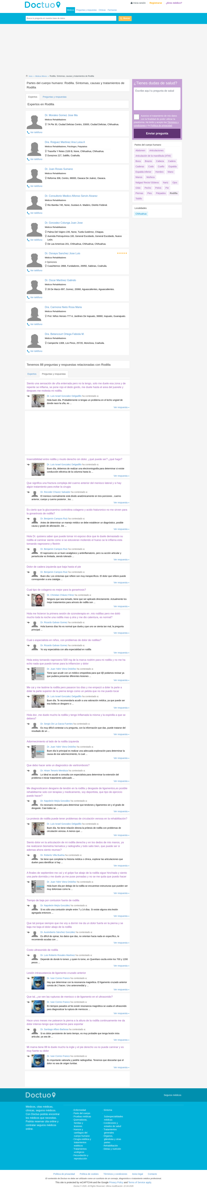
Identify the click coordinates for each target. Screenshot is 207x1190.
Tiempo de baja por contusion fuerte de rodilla (53, 900)
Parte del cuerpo (82, 1113)
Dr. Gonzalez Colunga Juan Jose (64, 222)
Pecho (148, 188)
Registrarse (156, 3)
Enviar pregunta (157, 133)
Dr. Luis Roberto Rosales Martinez (57, 955)
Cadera (171, 161)
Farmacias (112, 10)
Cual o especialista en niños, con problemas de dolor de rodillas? (64, 640)
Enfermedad (80, 1110)
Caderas (140, 166)
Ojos (174, 182)
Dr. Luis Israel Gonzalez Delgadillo (64, 396)
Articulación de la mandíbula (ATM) (153, 155)
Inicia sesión (139, 3)
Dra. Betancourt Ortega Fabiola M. (64, 334)
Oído (138, 188)
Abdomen (140, 150)
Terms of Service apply (139, 1182)
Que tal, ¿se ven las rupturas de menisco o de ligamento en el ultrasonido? (70, 996)
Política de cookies (89, 1174)
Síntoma (108, 1110)
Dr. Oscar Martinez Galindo (60, 280)
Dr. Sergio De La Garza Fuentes (56, 723)
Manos (139, 177)
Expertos (32, 97)
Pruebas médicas (82, 1116)
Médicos (70, 10)
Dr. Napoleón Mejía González (55, 801)
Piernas (139, 193)
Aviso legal (137, 1174)
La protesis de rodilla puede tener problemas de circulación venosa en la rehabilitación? (77, 818)
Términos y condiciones (115, 1174)
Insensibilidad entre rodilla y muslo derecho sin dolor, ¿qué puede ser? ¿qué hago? (74, 459)
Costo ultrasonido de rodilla (42, 950)
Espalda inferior (143, 172)
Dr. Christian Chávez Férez (60, 595)
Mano (170, 172)
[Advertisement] (103, 50)
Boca (138, 161)
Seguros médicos (172, 1095)
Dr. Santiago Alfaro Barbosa (54, 1029)
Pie (167, 188)
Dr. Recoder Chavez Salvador (55, 492)
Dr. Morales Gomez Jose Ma (61, 115)
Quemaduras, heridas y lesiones (80, 1122)
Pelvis (158, 188)
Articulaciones (156, 150)
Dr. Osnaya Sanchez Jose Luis (62, 253)
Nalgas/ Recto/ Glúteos (147, 182)
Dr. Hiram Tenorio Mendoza (54, 770)
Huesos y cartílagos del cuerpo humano (82, 1132)
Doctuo (43, 5)
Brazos (148, 161)
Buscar (126, 18)
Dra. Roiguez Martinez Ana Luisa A (65, 142)
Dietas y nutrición (112, 1149)
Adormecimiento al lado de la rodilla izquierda (53, 741)
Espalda (173, 166)
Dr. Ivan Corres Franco (58, 978)
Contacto (152, 1174)
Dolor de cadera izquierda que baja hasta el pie (54, 566)
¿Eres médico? (174, 3)
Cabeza (160, 161)
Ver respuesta (121, 407)
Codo (151, 166)
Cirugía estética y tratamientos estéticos (82, 1142)
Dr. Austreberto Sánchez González (57, 932)
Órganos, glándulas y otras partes (112, 1139)
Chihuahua (141, 213)
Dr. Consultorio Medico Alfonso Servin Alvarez (71, 196)
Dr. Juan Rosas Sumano (59, 169)
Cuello (161, 166)
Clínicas (102, 10)
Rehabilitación (111, 1145)
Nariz (165, 182)
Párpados (161, 193)
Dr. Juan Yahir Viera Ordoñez (61, 669)
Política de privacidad (161, 125)
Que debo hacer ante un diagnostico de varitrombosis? (58, 765)
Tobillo (139, 198)
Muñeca (151, 177)
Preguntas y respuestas (86, 10)
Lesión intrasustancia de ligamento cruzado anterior (56, 973)
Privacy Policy (116, 1182)
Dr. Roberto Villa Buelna (52, 855)
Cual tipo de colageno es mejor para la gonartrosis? (56, 589)
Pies (149, 193)
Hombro (159, 172)
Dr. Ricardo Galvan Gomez (53, 622)
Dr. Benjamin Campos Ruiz (54, 518)
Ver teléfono (36, 132)
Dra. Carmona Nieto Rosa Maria (63, 307)
